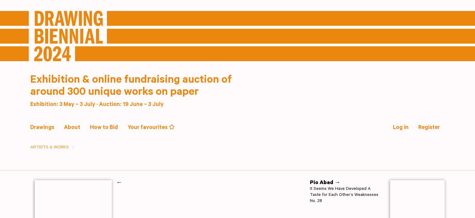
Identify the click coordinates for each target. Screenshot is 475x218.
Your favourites (151, 127)
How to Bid (104, 128)
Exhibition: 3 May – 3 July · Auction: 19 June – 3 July (97, 105)
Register (429, 128)
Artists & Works (49, 147)
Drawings (42, 128)
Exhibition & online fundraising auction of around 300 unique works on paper (131, 87)
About (72, 128)
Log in (401, 128)
